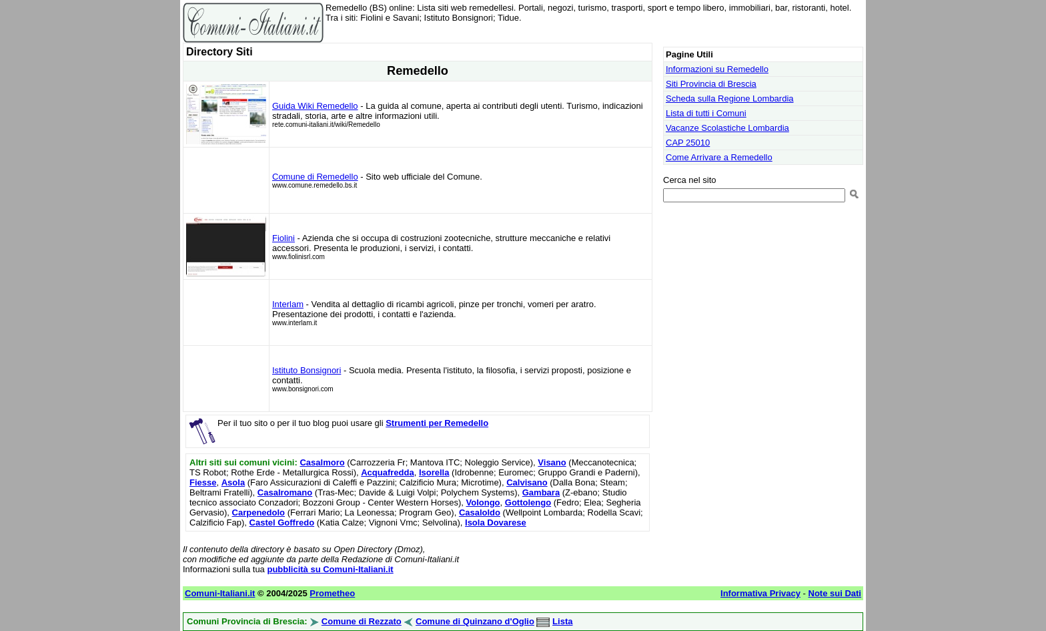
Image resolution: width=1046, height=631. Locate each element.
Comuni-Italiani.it (220, 593)
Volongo (483, 502)
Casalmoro (322, 462)
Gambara (541, 492)
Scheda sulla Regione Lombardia (730, 98)
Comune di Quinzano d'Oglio (475, 621)
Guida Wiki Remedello (315, 106)
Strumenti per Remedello (437, 423)
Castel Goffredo (282, 522)
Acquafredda (387, 472)
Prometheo (332, 593)
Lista (562, 621)
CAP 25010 (688, 143)
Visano (552, 462)
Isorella (434, 472)
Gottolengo (528, 502)
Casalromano (284, 492)
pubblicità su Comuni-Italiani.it (330, 569)
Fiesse (202, 482)
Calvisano (526, 482)
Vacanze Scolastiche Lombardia (727, 128)
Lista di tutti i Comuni (706, 113)
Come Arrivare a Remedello (719, 157)
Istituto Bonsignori (306, 370)
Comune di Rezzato (362, 621)
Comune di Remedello (315, 177)
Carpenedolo (258, 512)
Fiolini (283, 238)
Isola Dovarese (495, 522)
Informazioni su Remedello (717, 69)
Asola (233, 482)
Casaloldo (479, 512)
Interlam (288, 304)
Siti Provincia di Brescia (711, 84)
